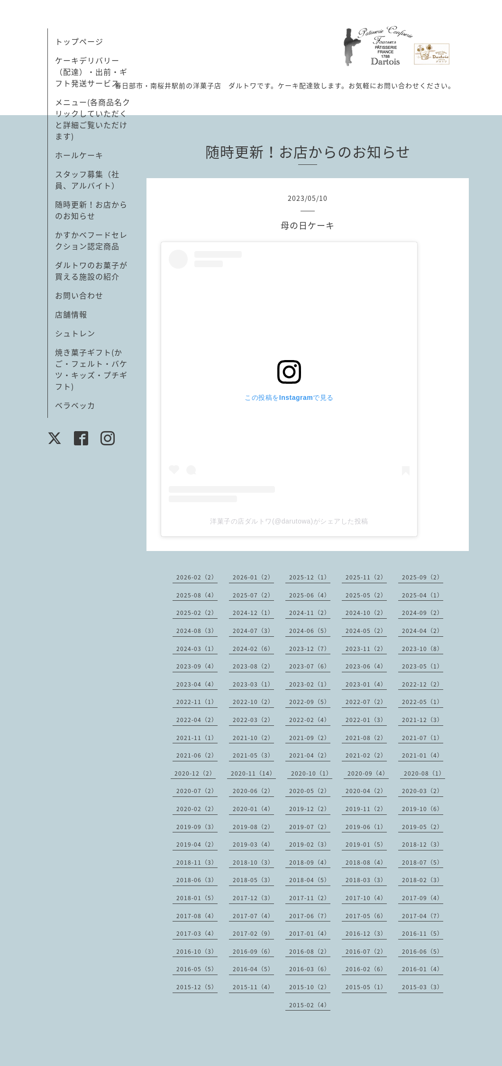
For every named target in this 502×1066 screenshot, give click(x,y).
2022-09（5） (309, 701)
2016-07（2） (366, 951)
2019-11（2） (366, 808)
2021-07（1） (422, 737)
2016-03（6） (309, 969)
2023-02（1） (309, 684)
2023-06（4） (366, 666)
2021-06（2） (197, 755)
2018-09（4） (309, 862)
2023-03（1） (253, 684)
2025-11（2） (366, 577)
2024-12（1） (253, 612)
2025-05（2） (366, 595)
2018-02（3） (422, 880)
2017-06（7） (309, 916)
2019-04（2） (197, 844)
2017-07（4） (253, 916)
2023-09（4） (197, 666)
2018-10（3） (253, 862)
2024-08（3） (197, 630)
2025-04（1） (422, 595)
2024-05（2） (366, 630)
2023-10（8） (422, 648)
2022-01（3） (366, 719)
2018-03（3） (366, 880)
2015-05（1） (366, 987)
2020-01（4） (253, 808)
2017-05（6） (366, 916)
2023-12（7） (309, 648)
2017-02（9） (253, 933)
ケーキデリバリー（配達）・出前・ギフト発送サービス (91, 71)
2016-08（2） (309, 951)
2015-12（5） (197, 987)
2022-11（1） (197, 701)
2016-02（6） (366, 969)
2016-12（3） (366, 933)
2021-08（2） (366, 737)
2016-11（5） (422, 933)
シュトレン (75, 333)
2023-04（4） (197, 684)
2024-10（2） (366, 612)
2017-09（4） (422, 898)
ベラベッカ (75, 405)
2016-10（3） (197, 951)
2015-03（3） (422, 987)
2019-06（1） (366, 826)
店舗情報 (71, 314)
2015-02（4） (309, 1005)
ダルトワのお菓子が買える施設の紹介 (91, 270)
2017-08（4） (197, 916)
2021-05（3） (253, 755)
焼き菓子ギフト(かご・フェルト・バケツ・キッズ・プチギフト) (91, 369)
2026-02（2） (197, 577)
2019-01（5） (366, 844)
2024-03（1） (197, 648)
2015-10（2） (309, 987)
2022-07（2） (366, 701)
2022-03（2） (253, 719)
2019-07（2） (309, 826)
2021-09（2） (309, 737)
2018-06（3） (197, 880)
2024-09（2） (422, 612)
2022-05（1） (422, 701)
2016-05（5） (197, 969)
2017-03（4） (197, 933)
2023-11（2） (366, 648)
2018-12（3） (422, 844)
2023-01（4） (366, 684)
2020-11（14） (253, 773)
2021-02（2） (366, 755)
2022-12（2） (422, 684)
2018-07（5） (422, 862)
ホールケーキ (79, 155)
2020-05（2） (309, 790)
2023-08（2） (253, 666)
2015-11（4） (253, 987)
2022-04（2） (197, 719)
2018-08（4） (366, 862)
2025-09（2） (422, 577)
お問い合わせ (79, 295)
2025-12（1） (309, 577)
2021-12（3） (422, 719)
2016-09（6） (253, 951)
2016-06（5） (422, 951)
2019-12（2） (309, 808)
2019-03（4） (253, 844)
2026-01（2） (253, 577)
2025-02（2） (197, 612)
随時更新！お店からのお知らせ (91, 210)
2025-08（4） (197, 595)
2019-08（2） (253, 826)
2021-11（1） (197, 737)
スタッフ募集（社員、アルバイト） (87, 179)
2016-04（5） (253, 969)
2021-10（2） (253, 737)
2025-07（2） (253, 595)
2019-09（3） (197, 826)
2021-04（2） (309, 755)
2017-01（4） (309, 933)
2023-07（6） (309, 666)
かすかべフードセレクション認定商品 (91, 240)
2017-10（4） (366, 898)
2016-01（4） (422, 969)
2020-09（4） (368, 773)
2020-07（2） (197, 790)
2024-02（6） (253, 648)
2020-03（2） (422, 790)
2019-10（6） (422, 808)
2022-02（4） (309, 719)
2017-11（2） (309, 898)
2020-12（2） (195, 773)
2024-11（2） (309, 612)
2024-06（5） (309, 630)
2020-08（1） (424, 773)
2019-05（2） (422, 826)
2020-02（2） (197, 808)
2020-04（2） (366, 790)
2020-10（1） (311, 773)
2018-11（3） (197, 862)
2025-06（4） (309, 595)
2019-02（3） (309, 844)
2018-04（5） (309, 880)
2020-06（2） (253, 790)
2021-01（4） (422, 755)
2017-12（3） (253, 898)
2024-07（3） (253, 630)
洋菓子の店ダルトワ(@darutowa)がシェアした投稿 (289, 521)
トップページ (79, 41)
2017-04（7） (422, 916)
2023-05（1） (422, 666)
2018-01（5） (197, 898)
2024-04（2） (422, 630)
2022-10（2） (253, 701)
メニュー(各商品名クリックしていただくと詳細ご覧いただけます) (92, 119)
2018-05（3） (253, 880)
